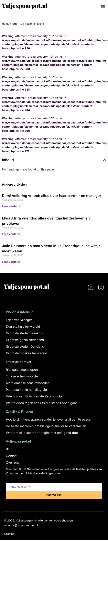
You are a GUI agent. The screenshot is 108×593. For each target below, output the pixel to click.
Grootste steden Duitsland (25, 346)
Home (5, 23)
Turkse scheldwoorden (22, 376)
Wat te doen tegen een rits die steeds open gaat (41, 403)
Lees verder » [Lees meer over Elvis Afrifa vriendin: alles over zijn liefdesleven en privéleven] (11, 234)
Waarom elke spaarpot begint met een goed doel (42, 433)
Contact (11, 456)
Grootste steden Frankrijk (24, 333)
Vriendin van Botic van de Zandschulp (34, 396)
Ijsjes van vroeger (19, 320)
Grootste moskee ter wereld (26, 353)
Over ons (12, 462)
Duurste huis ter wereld (23, 326)
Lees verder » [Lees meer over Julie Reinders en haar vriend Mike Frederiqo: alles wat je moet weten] (11, 261)
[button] (103, 6)
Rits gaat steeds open (22, 370)
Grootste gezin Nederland (25, 340)
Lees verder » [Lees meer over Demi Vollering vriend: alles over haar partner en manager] (11, 206)
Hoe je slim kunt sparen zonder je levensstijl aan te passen (49, 419)
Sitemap (9, 533)
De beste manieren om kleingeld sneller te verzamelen (46, 426)
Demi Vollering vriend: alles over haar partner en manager (51, 196)
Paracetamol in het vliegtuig (26, 390)
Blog (9, 449)
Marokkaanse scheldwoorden (27, 383)
